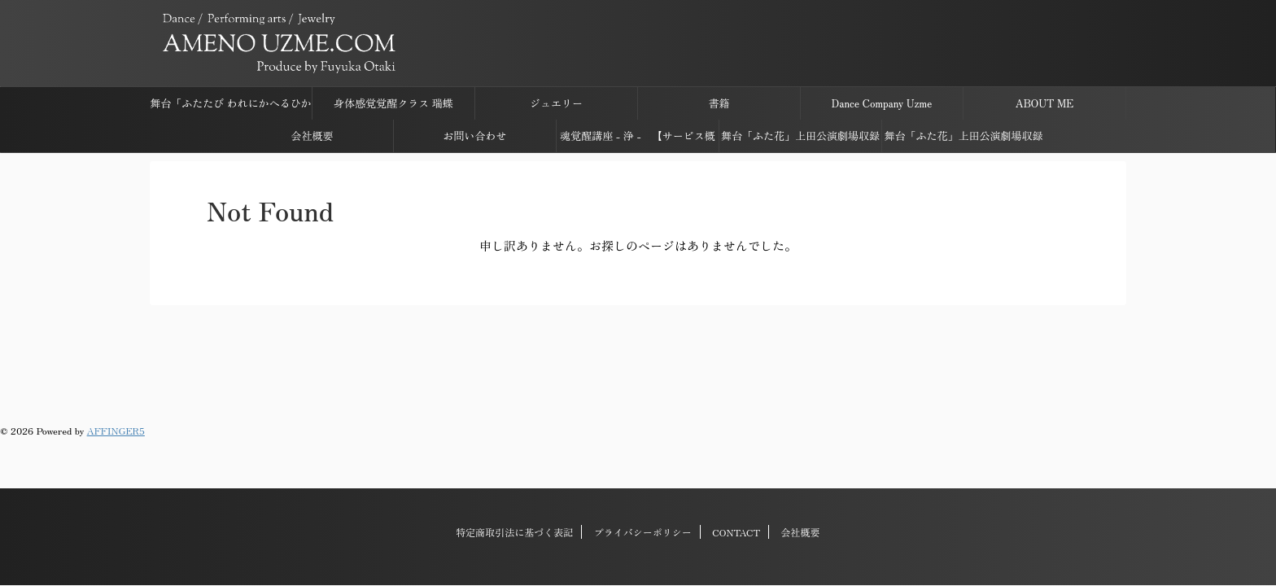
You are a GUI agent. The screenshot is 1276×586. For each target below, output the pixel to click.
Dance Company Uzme (882, 103)
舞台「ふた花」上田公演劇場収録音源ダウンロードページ (800, 140)
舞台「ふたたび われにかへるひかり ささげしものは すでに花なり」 (231, 107)
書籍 (718, 103)
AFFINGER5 (116, 430)
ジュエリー (556, 103)
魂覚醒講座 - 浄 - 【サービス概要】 (637, 140)
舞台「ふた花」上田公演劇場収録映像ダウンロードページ (963, 140)
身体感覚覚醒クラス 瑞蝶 (393, 103)
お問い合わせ (474, 135)
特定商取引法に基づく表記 (514, 365)
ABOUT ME (1044, 103)
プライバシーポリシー (643, 365)
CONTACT (736, 365)
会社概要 (312, 135)
